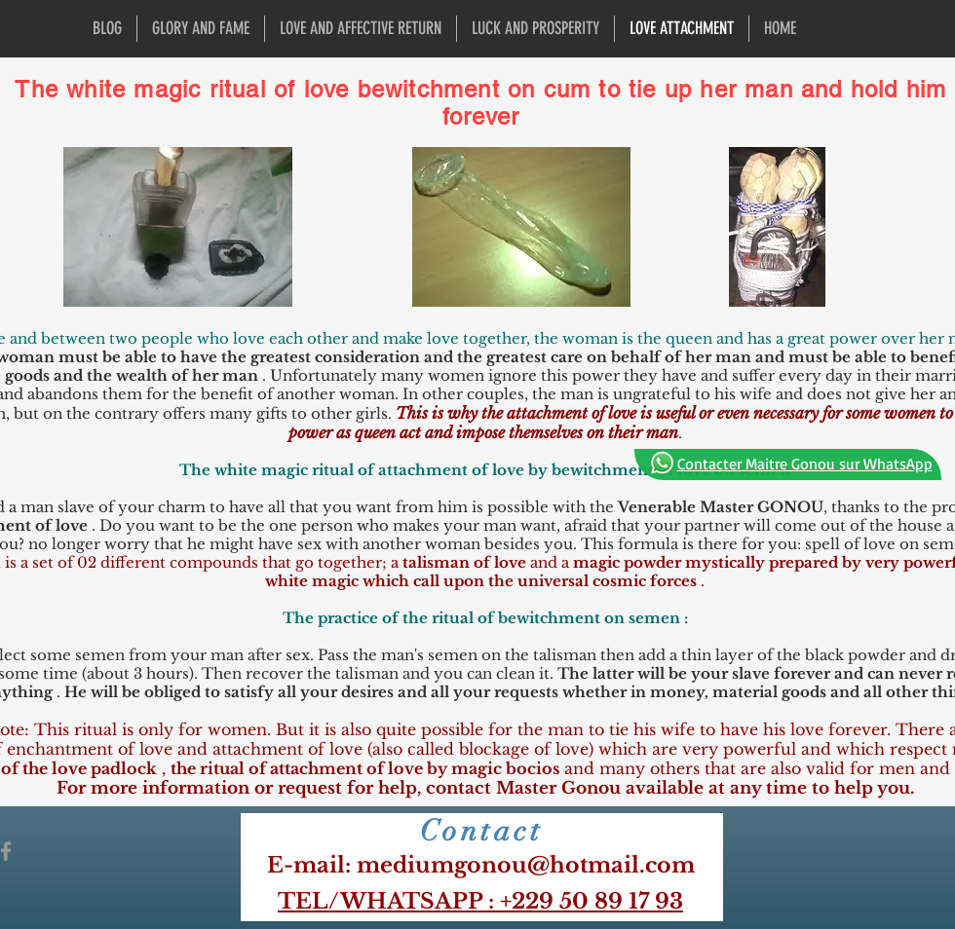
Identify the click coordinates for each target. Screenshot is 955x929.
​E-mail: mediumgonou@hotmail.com (481, 865)
